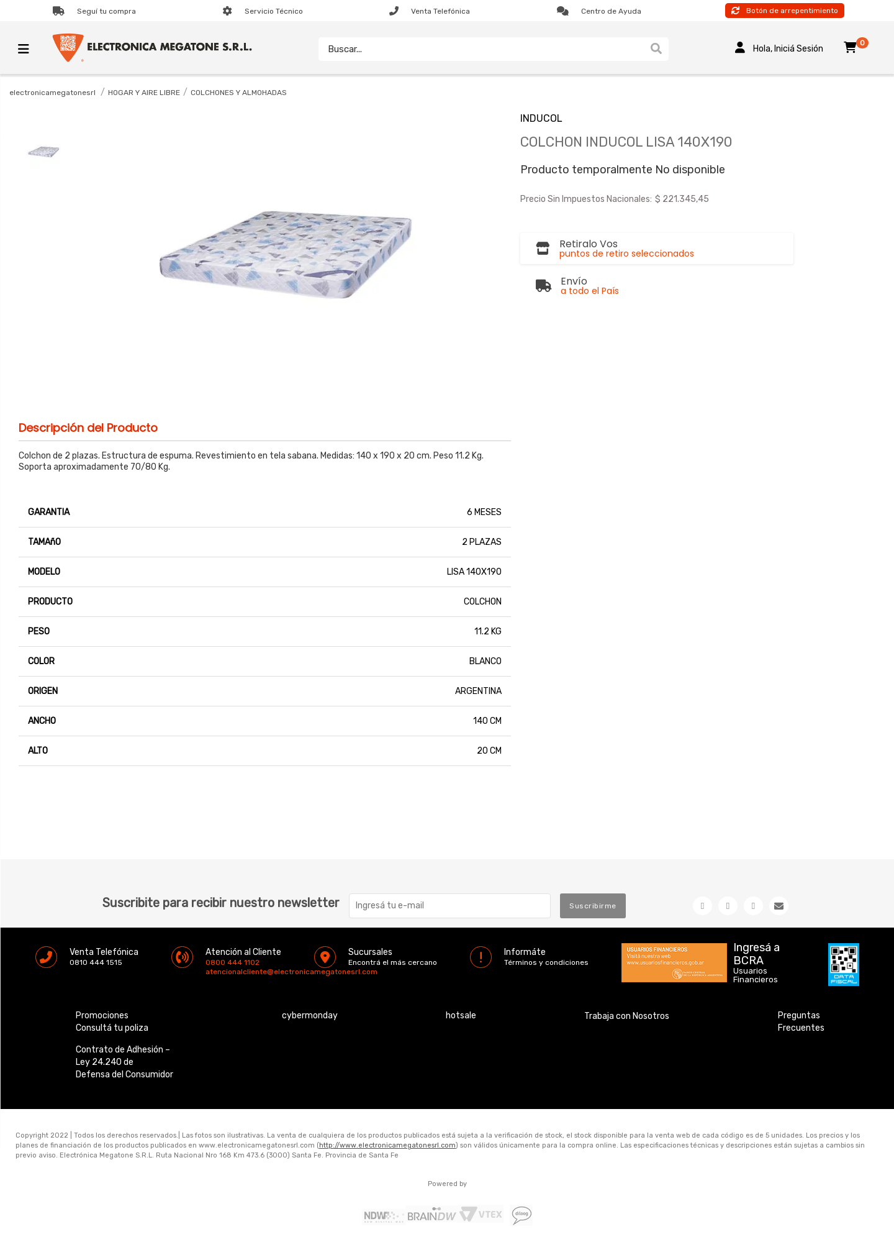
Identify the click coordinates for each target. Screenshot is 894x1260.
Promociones (102, 1015)
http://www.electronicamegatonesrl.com (387, 1145)
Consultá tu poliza (112, 1028)
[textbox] (481, 49)
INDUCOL (541, 118)
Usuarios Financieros (755, 975)
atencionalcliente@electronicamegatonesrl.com (216, 971)
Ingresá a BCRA (756, 951)
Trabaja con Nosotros (626, 1016)
